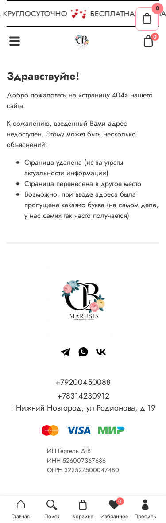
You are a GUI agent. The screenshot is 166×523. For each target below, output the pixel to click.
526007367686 (84, 460)
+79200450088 (83, 382)
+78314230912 (83, 396)
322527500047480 (91, 469)
